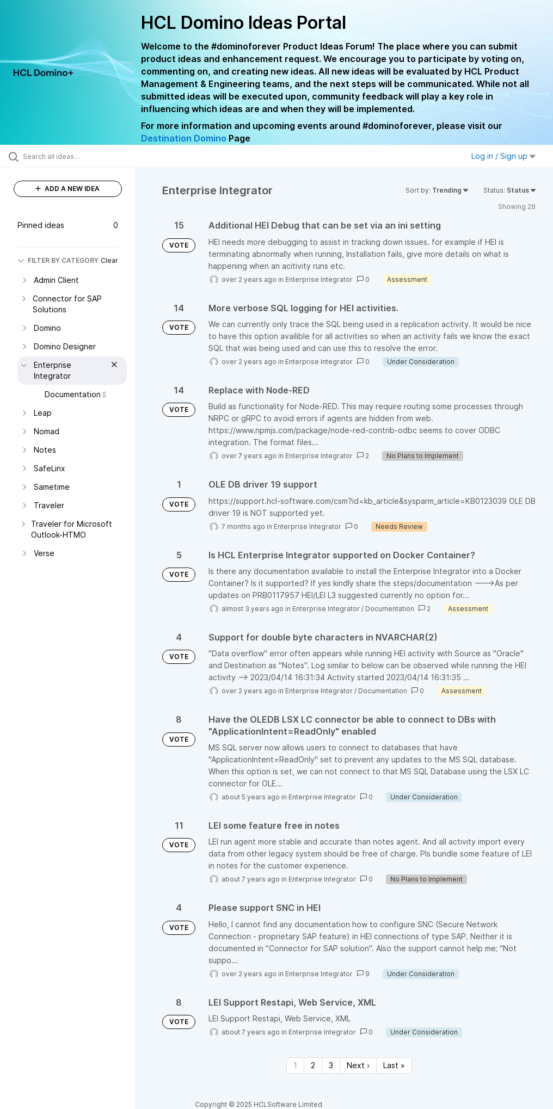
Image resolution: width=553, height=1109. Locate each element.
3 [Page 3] (331, 1065)
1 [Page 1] (295, 1065)
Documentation (389, 609)
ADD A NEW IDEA (67, 188)
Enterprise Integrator (319, 279)
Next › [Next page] (358, 1065)
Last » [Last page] (394, 1065)
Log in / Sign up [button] (503, 156)
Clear (109, 260)
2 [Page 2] (313, 1065)
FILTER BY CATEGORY (58, 260)
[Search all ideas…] (73, 156)
